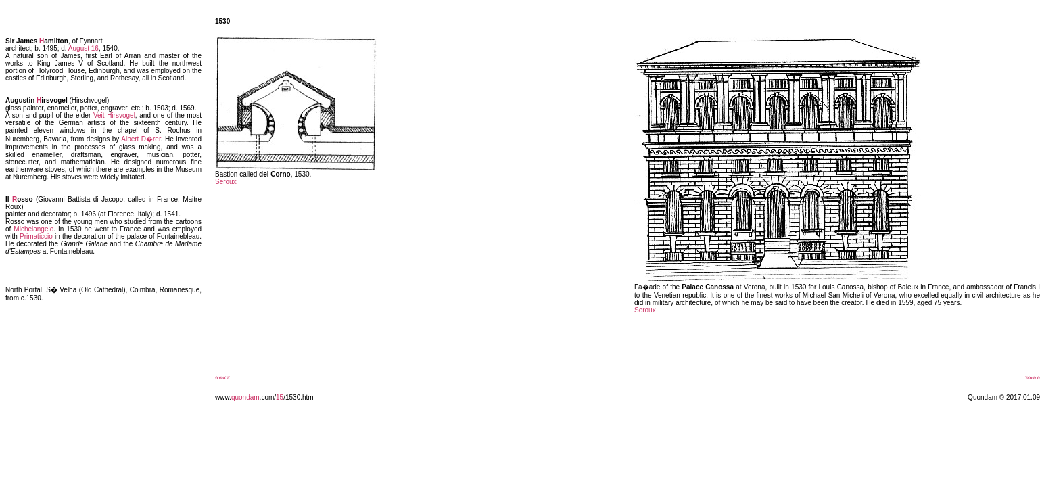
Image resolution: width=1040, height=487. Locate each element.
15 (279, 397)
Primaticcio (36, 236)
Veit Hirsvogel (114, 115)
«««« (222, 377)
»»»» (1032, 377)
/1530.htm (298, 397)
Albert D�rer (140, 139)
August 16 (83, 48)
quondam (245, 397)
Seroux (226, 181)
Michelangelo (33, 229)
